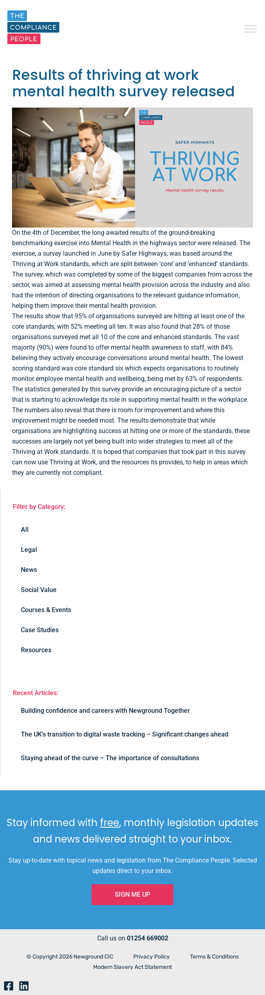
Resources (36, 650)
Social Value (39, 590)
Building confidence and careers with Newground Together (105, 710)
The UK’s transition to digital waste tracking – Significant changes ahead (124, 734)
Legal (29, 549)
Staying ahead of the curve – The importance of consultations (110, 758)
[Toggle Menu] (250, 29)
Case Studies (40, 630)
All (25, 529)
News (29, 570)
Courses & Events (46, 610)
